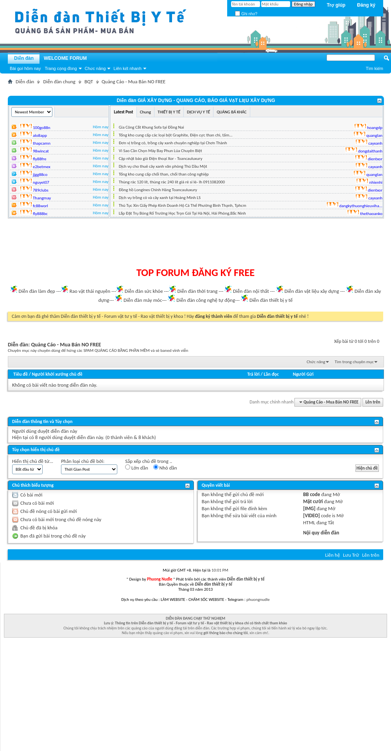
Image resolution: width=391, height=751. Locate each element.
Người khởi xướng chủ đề (57, 374)
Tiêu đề (20, 374)
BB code (311, 494)
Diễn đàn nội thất (251, 291)
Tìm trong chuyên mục (354, 361)
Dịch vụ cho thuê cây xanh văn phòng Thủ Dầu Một (163, 166)
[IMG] (309, 508)
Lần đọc (271, 374)
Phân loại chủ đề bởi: (82, 461)
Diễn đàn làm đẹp (36, 291)
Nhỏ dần (165, 467)
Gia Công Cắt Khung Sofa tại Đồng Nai (151, 127)
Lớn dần (136, 467)
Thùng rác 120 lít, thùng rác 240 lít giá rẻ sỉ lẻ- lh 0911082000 (172, 182)
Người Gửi (303, 374)
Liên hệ (332, 555)
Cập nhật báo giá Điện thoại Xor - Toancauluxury (161, 158)
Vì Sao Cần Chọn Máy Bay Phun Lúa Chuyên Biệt (160, 150)
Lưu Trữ (351, 555)
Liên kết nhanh (127, 68)
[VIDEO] (311, 515)
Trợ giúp (336, 5)
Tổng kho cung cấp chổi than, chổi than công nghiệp (164, 174)
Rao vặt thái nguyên (90, 291)
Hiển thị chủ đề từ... (32, 461)
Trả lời (253, 374)
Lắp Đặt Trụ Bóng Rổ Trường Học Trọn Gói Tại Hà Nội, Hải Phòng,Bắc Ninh (182, 213)
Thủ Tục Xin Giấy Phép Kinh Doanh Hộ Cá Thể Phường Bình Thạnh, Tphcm (182, 205)
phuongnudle (257, 599)
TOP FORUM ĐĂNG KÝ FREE (195, 272)
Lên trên (373, 402)
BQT (88, 81)
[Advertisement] (195, 242)
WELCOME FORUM (65, 58)
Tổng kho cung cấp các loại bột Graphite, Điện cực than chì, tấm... (176, 135)
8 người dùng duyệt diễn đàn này (69, 437)
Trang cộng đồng (61, 68)
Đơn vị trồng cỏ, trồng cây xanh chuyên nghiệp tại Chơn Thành (173, 142)
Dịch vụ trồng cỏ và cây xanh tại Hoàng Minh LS (160, 197)
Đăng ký (366, 5)
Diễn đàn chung (59, 81)
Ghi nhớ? (246, 14)
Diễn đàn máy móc (143, 300)
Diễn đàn (24, 58)
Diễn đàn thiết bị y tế (271, 300)
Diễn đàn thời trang (198, 291)
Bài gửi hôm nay (25, 68)
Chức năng (95, 68)
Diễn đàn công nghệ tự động (205, 300)
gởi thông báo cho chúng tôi (225, 632)
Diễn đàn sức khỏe (144, 291)
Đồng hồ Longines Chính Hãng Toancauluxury (158, 189)
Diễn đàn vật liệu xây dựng (312, 291)
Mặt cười (313, 501)
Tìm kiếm (374, 68)
